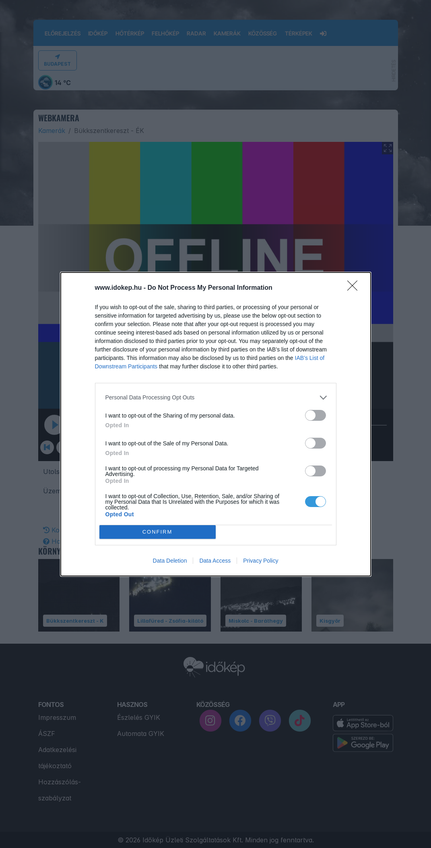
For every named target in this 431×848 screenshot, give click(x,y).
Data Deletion (170, 560)
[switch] (315, 415)
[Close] (355, 288)
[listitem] (215, 397)
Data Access (215, 560)
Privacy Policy (260, 560)
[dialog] (216, 424)
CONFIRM (157, 532)
